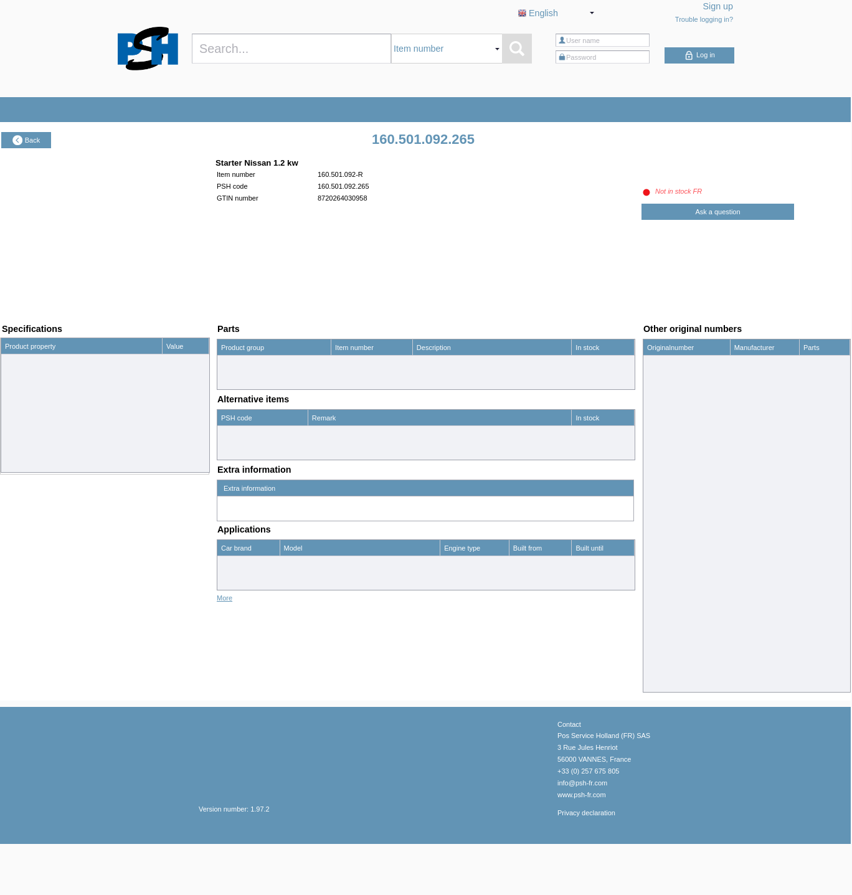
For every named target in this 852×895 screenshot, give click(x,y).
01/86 (522, 614)
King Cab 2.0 (304, 598)
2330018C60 (666, 548)
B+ (9, 429)
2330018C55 (666, 532)
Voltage (16, 362)
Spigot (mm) (23, 396)
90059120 (662, 683)
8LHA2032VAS (670, 666)
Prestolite (748, 666)
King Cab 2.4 (304, 614)
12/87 (584, 598)
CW (172, 463)
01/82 (522, 631)
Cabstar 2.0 (302, 564)
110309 (658, 397)
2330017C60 (666, 515)
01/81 (522, 581)
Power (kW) (22, 379)
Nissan (231, 564)
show (811, 666)
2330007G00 (667, 498)
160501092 (664, 414)
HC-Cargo (749, 397)
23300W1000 (667, 599)
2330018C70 (666, 582)
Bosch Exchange (760, 363)
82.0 (172, 396)
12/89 (584, 631)
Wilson (744, 683)
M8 (171, 429)
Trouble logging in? (704, 19)
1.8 (448, 581)
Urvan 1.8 (299, 631)
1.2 (171, 379)
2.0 (448, 564)
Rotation (18, 463)
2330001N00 (666, 448)
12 (170, 362)
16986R (659, 431)
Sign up (718, 6)
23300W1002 (667, 633)
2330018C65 (666, 565)
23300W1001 (667, 616)
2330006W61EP (672, 481)
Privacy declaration (586, 863)
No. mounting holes (34, 446)
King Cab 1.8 (304, 581)
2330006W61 (667, 464)
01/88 (522, 564)
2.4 (448, 614)
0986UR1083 (667, 380)
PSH (741, 414)
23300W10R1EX (672, 649)
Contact (569, 775)
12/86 (584, 581)
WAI (740, 431)
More (224, 648)
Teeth (13, 413)
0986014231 (666, 363)
